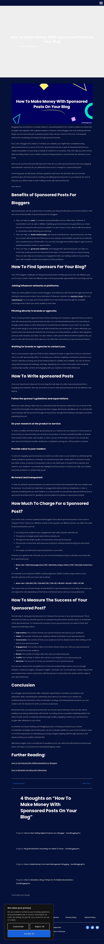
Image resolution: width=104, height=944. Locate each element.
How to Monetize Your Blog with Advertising (29, 770)
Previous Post (18, 783)
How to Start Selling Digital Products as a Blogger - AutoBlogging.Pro (52, 833)
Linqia (80, 296)
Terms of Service (58, 931)
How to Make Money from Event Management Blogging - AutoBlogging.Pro (54, 864)
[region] (28, 922)
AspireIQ (74, 296)
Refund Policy (90, 917)
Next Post (87, 783)
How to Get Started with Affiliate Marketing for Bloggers (34, 763)
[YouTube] (97, 927)
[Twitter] (92, 927)
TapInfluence (16, 300)
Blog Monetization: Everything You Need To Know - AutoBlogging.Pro (52, 849)
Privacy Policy (71, 917)
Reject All (39, 926)
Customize (18, 926)
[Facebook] (87, 927)
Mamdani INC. (55, 927)
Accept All (29, 933)
